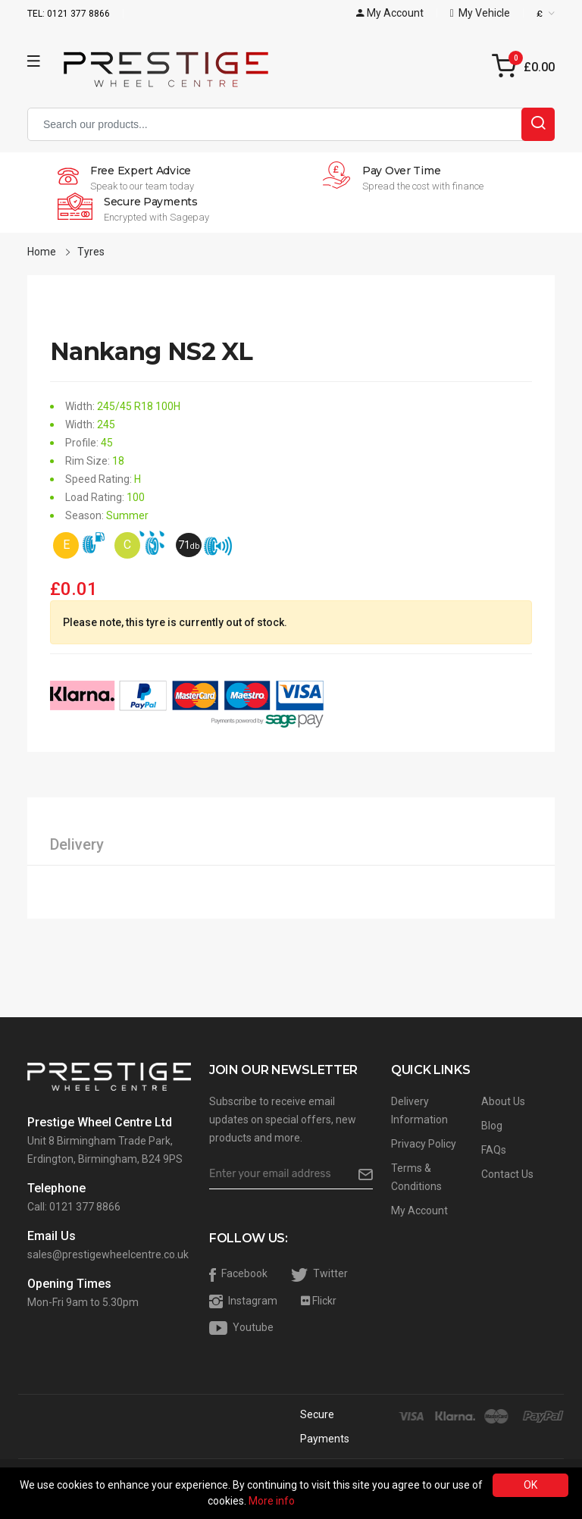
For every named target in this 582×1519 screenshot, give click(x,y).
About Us (503, 1101)
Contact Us (507, 1174)
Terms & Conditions (416, 1177)
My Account (419, 1210)
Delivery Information (419, 1110)
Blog (491, 1126)
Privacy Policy (423, 1144)
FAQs (493, 1150)
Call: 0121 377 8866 (73, 1207)
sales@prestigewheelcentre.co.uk (108, 1254)
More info (272, 1501)
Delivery (77, 844)
